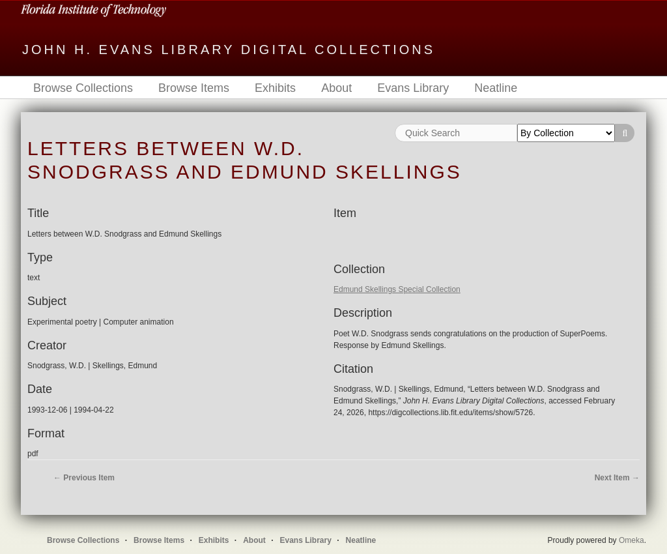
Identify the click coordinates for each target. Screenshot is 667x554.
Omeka (631, 540)
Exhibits (275, 88)
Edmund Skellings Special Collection (397, 289)
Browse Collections (83, 88)
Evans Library (413, 88)
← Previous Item (84, 477)
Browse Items (193, 88)
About (336, 88)
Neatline (495, 88)
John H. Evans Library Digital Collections (228, 49)
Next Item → (617, 477)
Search (624, 133)
